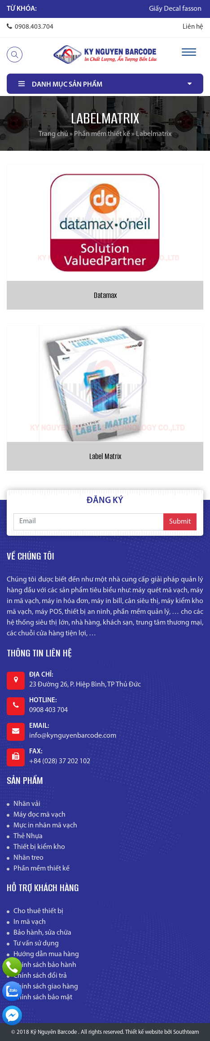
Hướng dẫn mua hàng (46, 954)
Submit (180, 521)
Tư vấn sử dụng (36, 943)
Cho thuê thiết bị (38, 911)
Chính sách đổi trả (40, 976)
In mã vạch (29, 922)
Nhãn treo (28, 858)
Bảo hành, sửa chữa (42, 932)
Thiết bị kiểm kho (39, 847)
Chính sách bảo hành (44, 965)
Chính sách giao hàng (45, 986)
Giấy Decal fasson (182, 9)
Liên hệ (193, 27)
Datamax (105, 295)
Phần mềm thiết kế (102, 134)
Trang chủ (53, 134)
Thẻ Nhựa (28, 836)
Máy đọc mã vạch (39, 814)
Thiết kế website (144, 1032)
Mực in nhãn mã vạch (45, 825)
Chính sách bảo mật (42, 997)
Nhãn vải (26, 804)
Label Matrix (105, 456)
